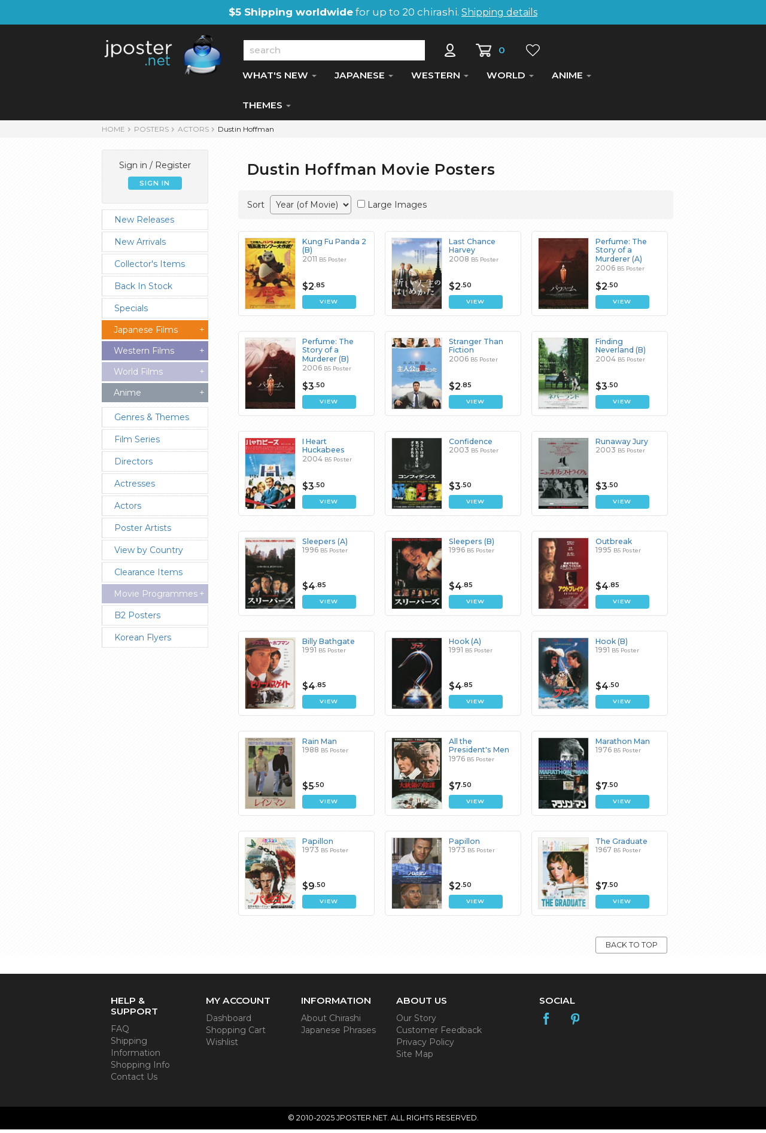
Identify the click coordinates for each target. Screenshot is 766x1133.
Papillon (316, 844)
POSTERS (151, 132)
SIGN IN (154, 187)
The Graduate (620, 844)
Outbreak (612, 544)
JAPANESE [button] (364, 78)
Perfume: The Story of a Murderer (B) (328, 354)
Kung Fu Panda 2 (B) (333, 249)
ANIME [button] (571, 78)
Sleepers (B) (470, 544)
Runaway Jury (621, 445)
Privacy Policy (425, 1045)
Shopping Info (140, 1068)
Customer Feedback (439, 1033)
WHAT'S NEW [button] (279, 78)
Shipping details (499, 12)
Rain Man (319, 744)
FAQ (120, 1032)
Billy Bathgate (328, 644)
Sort (256, 208)
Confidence (470, 445)
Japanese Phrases (338, 1033)
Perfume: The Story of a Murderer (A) (621, 254)
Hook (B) (611, 644)
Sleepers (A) (323, 544)
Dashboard (228, 1021)
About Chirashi (331, 1021)
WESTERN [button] (440, 78)
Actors (193, 132)
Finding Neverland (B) (620, 349)
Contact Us (134, 1080)
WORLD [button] (510, 78)
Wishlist (222, 1045)
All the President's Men (478, 749)
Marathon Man (621, 744)
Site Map (414, 1057)
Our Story (416, 1021)
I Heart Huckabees (335, 445)
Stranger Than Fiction (475, 349)
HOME (113, 132)
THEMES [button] (266, 108)
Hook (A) (464, 644)
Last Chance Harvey (471, 249)
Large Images (397, 208)
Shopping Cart (236, 1033)
